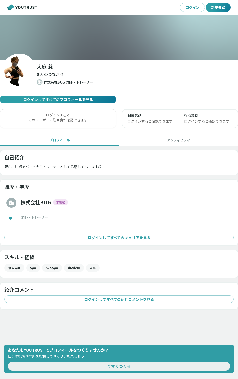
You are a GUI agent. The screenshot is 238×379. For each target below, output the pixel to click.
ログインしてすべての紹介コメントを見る (119, 299)
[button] (50, 74)
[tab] (59, 140)
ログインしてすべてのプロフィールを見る (58, 99)
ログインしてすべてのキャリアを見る (119, 237)
